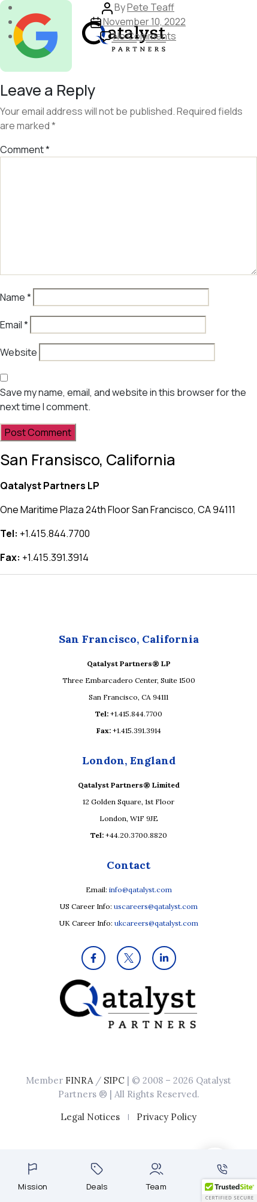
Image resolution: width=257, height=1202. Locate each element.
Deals (97, 1177)
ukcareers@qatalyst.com (156, 923)
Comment (25, 149)
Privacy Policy (166, 1116)
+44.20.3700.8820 (136, 835)
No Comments (144, 35)
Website (18, 352)
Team (156, 1177)
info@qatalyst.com (140, 889)
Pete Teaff (150, 7)
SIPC (114, 1080)
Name (15, 297)
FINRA (79, 1080)
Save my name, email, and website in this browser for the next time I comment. (123, 399)
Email (14, 324)
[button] (229, 1190)
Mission (33, 1177)
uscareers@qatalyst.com (156, 906)
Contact (222, 1178)
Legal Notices (90, 1116)
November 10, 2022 (144, 21)
